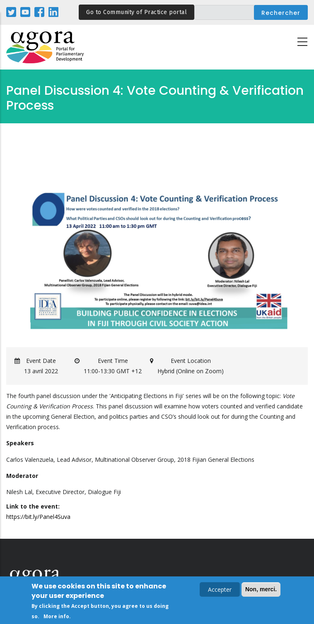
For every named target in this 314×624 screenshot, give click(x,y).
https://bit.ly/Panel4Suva (38, 517)
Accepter (220, 590)
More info (56, 617)
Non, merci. (261, 590)
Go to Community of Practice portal (136, 12)
